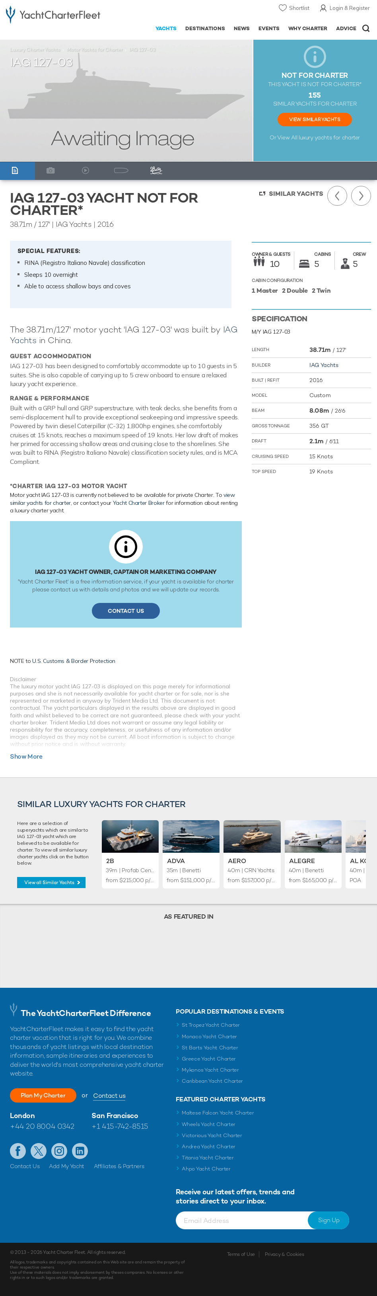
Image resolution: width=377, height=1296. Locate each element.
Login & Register (350, 8)
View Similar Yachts (314, 119)
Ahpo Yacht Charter (206, 1168)
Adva (176, 861)
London (22, 1115)
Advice (346, 28)
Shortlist (299, 8)
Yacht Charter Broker (139, 502)
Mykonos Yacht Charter (210, 1069)
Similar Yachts (296, 193)
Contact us (118, 1095)
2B (110, 861)
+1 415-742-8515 (119, 1126)
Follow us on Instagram (59, 1151)
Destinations (205, 28)
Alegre (302, 861)
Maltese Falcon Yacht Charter (218, 1112)
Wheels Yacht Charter (208, 1124)
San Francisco (114, 1115)
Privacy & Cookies (284, 1254)
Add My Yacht (66, 1166)
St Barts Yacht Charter (210, 1047)
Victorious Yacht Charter (212, 1135)
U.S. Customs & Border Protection (73, 660)
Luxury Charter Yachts (35, 49)
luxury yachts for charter (329, 137)
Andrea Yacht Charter (208, 1146)
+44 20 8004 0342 (42, 1126)
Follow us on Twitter (39, 1151)
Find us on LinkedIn (80, 1151)
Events (269, 28)
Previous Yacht (337, 196)
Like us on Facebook (18, 1151)
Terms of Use (241, 1254)
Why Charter (308, 28)
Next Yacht (361, 196)
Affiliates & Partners (119, 1166)
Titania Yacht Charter (207, 1157)
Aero (237, 861)
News (242, 28)
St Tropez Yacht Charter (211, 1025)
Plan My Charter (47, 1095)
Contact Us (126, 610)
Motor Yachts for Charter (94, 49)
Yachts (166, 28)
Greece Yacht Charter (209, 1058)
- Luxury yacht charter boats (53, 14)
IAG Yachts (323, 365)
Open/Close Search (366, 28)
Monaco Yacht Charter (209, 1036)
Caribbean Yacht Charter (212, 1081)
